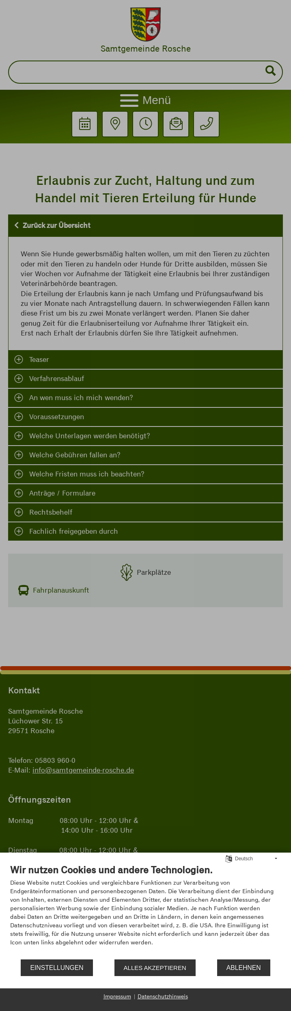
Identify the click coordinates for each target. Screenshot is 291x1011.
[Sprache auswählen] (228, 858)
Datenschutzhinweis (163, 996)
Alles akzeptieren (155, 967)
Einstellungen (56, 967)
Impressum (117, 996)
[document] (145, 911)
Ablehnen (243, 967)
